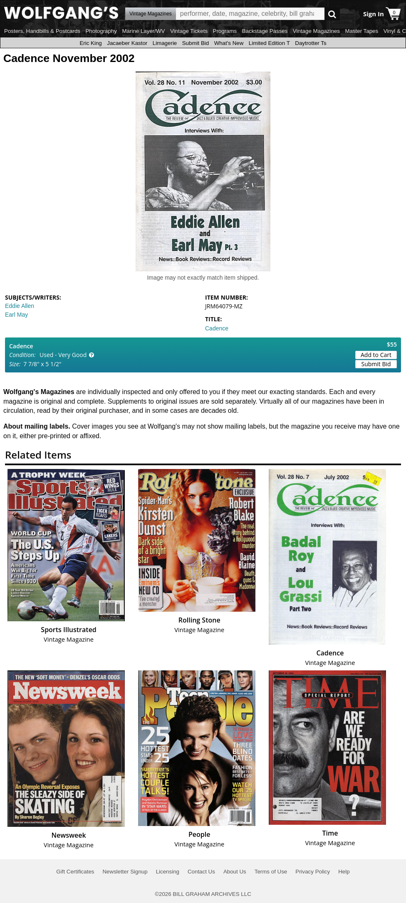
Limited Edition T (269, 43)
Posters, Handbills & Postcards (42, 31)
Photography (101, 31)
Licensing (167, 871)
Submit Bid (195, 43)
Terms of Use (271, 871)
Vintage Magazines (316, 31)
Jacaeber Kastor (127, 43)
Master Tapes (361, 31)
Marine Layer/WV (143, 31)
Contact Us (201, 871)
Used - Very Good (63, 355)
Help (343, 871)
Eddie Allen (19, 306)
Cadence (216, 328)
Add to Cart (376, 355)
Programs (225, 31)
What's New (229, 43)
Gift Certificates (75, 871)
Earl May (16, 314)
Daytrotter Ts (310, 43)
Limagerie (165, 43)
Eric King (90, 43)
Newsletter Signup (124, 871)
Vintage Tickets (189, 31)
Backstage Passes (265, 31)
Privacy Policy (312, 871)
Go (332, 13)
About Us (234, 871)
